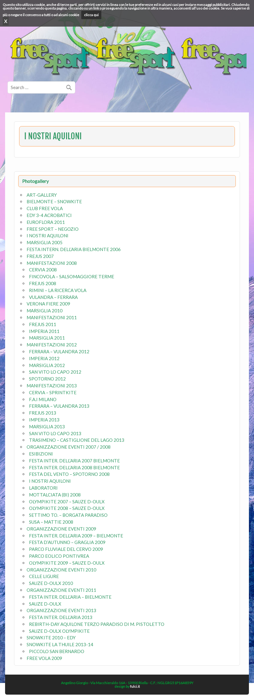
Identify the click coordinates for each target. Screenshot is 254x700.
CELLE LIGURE (44, 576)
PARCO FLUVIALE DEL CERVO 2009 (66, 549)
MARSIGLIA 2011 (47, 337)
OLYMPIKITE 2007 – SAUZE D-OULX (67, 501)
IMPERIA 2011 (44, 331)
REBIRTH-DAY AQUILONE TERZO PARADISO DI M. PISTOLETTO (96, 624)
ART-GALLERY (42, 195)
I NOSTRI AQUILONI (47, 235)
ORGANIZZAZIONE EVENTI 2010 (61, 569)
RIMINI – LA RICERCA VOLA (57, 290)
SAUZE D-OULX (45, 603)
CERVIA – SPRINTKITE (52, 392)
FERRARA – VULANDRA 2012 (59, 351)
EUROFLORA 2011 (46, 222)
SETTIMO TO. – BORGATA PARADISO (68, 515)
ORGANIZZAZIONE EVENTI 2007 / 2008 (69, 447)
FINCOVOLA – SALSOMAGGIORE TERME (71, 276)
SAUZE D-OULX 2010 (51, 583)
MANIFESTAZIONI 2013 (52, 385)
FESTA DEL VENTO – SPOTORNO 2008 (69, 474)
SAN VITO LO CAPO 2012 (55, 372)
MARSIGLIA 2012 (47, 365)
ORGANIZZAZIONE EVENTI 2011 (61, 590)
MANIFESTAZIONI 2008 (52, 263)
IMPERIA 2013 (44, 419)
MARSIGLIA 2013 (47, 426)
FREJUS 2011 (42, 324)
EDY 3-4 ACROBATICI (49, 215)
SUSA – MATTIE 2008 (51, 522)
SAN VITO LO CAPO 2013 (55, 433)
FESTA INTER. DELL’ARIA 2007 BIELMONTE (74, 460)
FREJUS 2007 (40, 256)
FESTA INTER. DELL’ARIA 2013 (60, 617)
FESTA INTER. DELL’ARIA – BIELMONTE (70, 597)
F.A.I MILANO (42, 399)
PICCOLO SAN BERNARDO (56, 651)
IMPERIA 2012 (44, 358)
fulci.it (135, 686)
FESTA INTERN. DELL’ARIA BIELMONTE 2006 (74, 249)
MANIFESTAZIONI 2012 (52, 344)
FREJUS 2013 (42, 412)
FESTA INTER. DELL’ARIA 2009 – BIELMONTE (76, 535)
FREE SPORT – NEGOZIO (53, 229)
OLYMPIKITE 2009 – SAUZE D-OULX (67, 562)
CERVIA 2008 (43, 269)
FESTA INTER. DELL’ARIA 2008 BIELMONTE (74, 467)
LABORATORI (43, 487)
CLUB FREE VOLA (45, 208)
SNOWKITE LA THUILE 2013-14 (60, 644)
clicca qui (91, 15)
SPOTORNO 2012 (47, 378)
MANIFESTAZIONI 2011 (52, 317)
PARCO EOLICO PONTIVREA (59, 556)
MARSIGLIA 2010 (44, 310)
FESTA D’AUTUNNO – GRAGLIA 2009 (67, 542)
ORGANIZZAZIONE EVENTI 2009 (61, 528)
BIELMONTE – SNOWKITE (54, 201)
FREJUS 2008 (42, 283)
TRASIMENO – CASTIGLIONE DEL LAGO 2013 (76, 440)
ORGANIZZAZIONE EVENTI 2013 (61, 610)
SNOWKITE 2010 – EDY (51, 637)
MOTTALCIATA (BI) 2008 (55, 494)
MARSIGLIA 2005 (44, 242)
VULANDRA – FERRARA (53, 297)
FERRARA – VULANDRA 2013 (59, 406)
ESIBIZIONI (41, 453)
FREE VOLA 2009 (44, 658)
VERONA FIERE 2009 (48, 303)
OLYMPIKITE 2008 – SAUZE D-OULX (67, 508)
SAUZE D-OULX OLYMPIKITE (59, 631)
